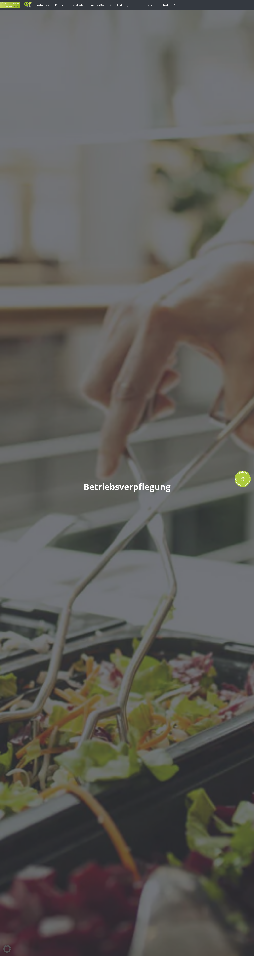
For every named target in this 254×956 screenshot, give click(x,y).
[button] (7, 949)
